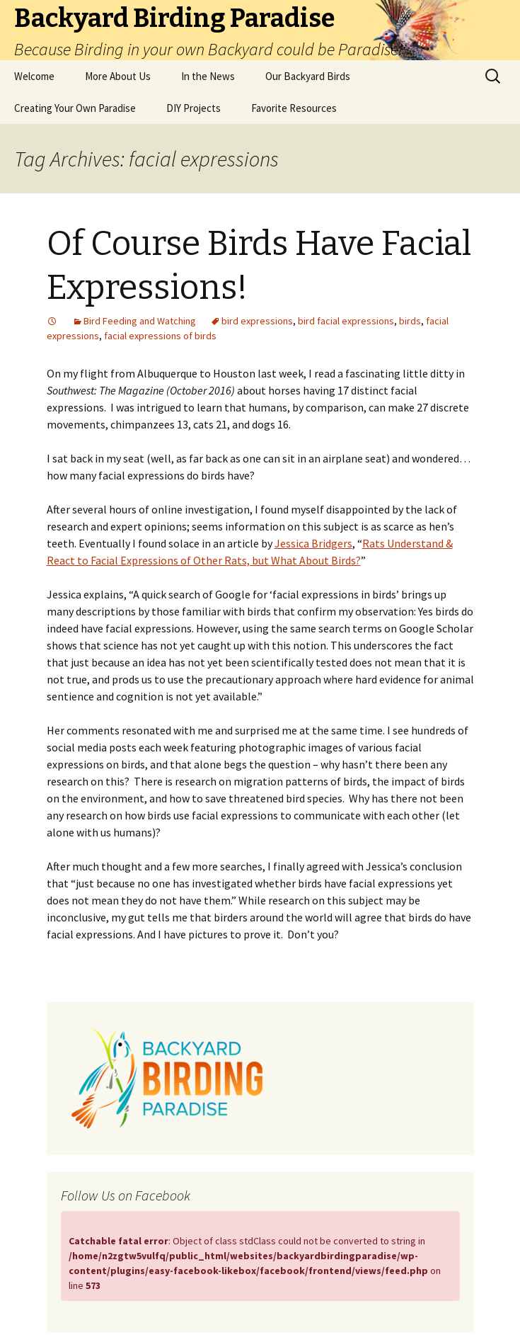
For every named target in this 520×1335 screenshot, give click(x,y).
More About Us (118, 76)
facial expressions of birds (160, 335)
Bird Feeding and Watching (139, 320)
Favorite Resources (294, 108)
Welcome (34, 76)
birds (410, 320)
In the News (208, 76)
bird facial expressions (346, 320)
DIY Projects (193, 108)
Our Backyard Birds (307, 76)
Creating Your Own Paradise (75, 108)
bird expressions (257, 320)
